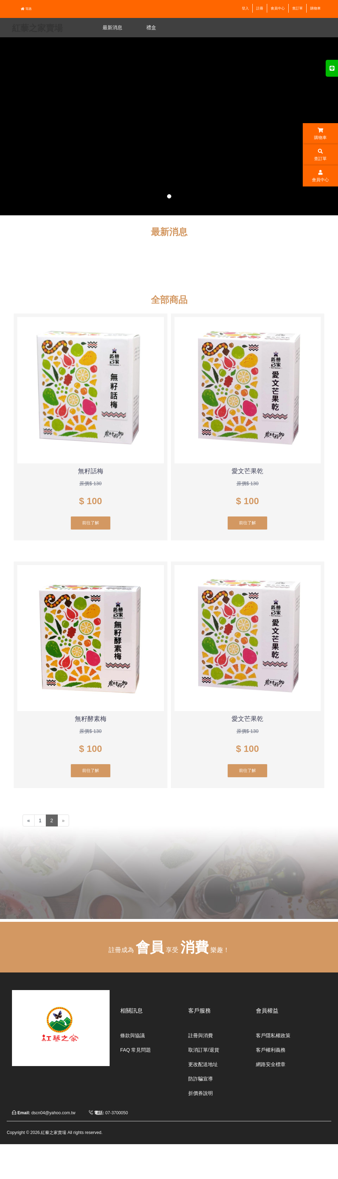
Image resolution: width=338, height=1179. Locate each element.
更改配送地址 (201, 1063)
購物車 (315, 8)
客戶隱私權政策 (270, 1035)
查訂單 (297, 8)
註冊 (259, 8)
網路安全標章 (268, 1063)
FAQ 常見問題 (133, 1049)
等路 (26, 9)
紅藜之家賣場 (37, 28)
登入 (245, 8)
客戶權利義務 (268, 1049)
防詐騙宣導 (198, 1077)
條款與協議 (130, 1035)
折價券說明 (198, 1091)
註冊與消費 (198, 1035)
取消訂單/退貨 (201, 1049)
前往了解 (90, 522)
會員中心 (278, 8)
